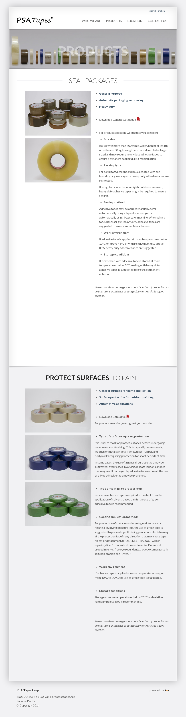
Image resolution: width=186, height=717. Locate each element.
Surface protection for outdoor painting (126, 397)
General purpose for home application (125, 390)
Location (134, 20)
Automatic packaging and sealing (121, 100)
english (161, 11)
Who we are (91, 20)
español (152, 11)
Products (114, 20)
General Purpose (110, 93)
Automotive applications (116, 403)
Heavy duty (107, 106)
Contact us (157, 20)
